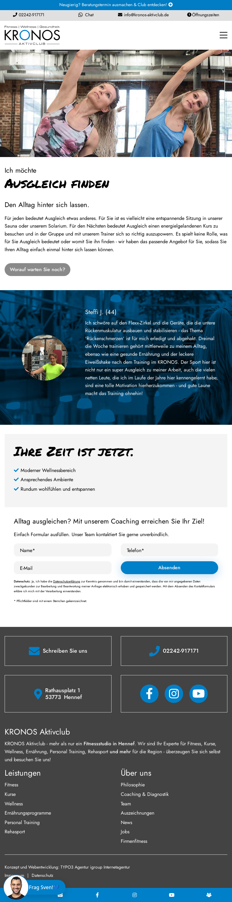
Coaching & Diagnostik (145, 794)
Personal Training (22, 822)
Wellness (14, 803)
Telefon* (135, 550)
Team (126, 803)
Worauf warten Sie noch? (37, 269)
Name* (27, 550)
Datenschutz (42, 875)
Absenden (169, 567)
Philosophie (133, 784)
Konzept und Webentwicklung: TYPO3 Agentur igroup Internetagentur (67, 867)
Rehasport (15, 831)
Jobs (125, 831)
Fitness (11, 784)
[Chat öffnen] (35, 887)
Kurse (10, 794)
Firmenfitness (134, 841)
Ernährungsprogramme (28, 812)
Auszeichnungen (137, 812)
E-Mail (26, 568)
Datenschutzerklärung (66, 581)
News (126, 822)
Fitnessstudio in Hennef (109, 743)
